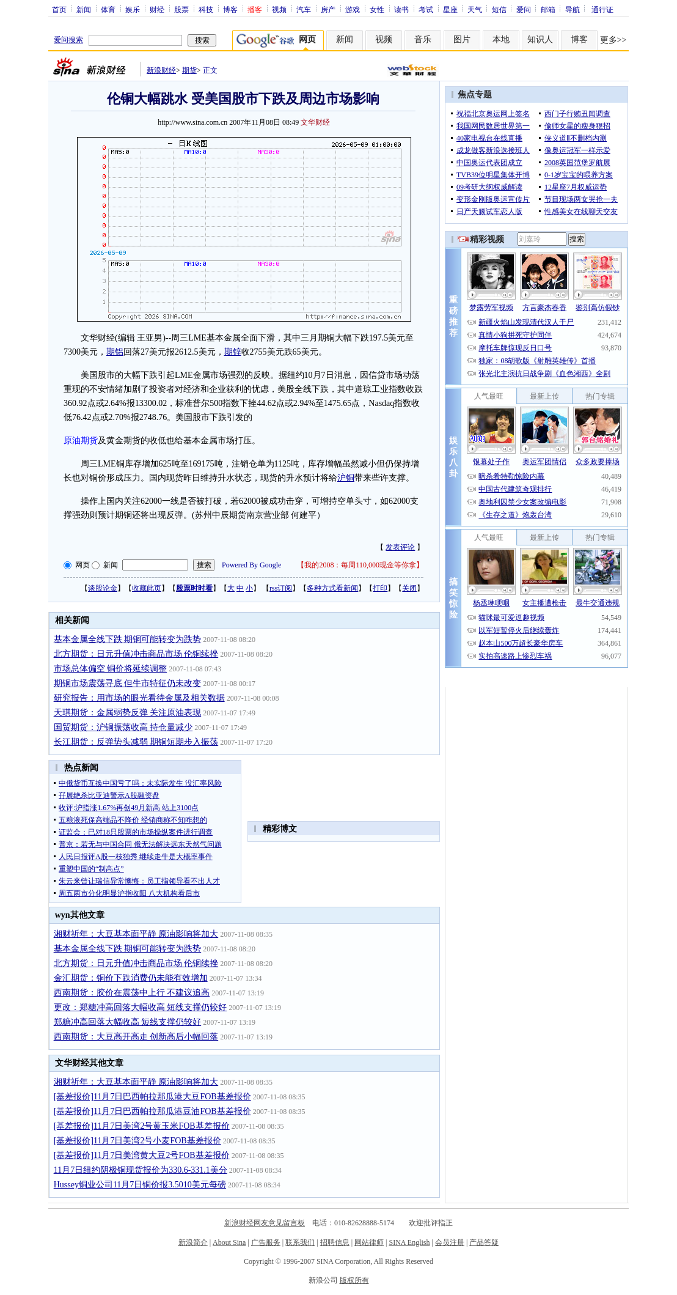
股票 (181, 9)
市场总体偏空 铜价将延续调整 (110, 668)
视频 (279, 9)
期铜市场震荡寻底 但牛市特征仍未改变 (128, 683)
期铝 (114, 351)
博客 (230, 9)
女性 (377, 9)
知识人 (540, 39)
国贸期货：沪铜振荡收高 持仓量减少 (123, 727)
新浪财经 (161, 70)
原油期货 (81, 440)
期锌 (232, 351)
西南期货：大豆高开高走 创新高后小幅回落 (136, 1036)
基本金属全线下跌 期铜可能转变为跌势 (128, 639)
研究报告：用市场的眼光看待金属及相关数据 (139, 698)
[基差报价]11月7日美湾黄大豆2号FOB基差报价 (142, 1155)
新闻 (83, 9)
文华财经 (315, 122)
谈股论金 (102, 588)
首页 (59, 9)
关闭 (409, 588)
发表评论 (400, 547)
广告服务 (265, 1242)
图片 (461, 39)
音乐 (422, 39)
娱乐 (132, 9)
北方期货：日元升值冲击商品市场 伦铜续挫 (136, 654)
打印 (380, 588)
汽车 (303, 9)
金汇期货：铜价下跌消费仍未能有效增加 (131, 978)
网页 (82, 565)
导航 (572, 9)
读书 (401, 9)
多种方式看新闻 (332, 588)
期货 (189, 70)
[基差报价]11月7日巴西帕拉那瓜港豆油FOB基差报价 (152, 1111)
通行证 (602, 9)
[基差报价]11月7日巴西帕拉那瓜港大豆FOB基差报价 (152, 1096)
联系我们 (300, 1242)
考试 (426, 9)
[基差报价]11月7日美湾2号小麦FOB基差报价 (137, 1140)
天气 (474, 9)
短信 (499, 9)
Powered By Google (251, 565)
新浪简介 (193, 1242)
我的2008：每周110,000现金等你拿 (360, 565)
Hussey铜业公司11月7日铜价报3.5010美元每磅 (140, 1184)
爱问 (523, 9)
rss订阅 (280, 588)
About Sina (229, 1242)
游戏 (352, 9)
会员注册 (449, 1242)
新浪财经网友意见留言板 (264, 1223)
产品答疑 (484, 1242)
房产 (328, 9)
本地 (501, 39)
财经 (157, 9)
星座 (450, 9)
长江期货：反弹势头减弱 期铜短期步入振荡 (136, 742)
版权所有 (354, 1280)
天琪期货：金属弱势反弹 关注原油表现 (128, 712)
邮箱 (548, 9)
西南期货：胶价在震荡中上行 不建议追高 (132, 992)
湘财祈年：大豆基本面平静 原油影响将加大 (136, 934)
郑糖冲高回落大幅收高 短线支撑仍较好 (128, 1022)
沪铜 (345, 477)
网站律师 (369, 1242)
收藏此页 (146, 588)
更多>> (613, 40)
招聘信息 (334, 1242)
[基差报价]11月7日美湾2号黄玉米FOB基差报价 (142, 1126)
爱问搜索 (68, 39)
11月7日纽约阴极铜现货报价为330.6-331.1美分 (140, 1170)
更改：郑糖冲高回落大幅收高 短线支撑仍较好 (140, 1007)
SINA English (409, 1242)
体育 (108, 9)
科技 (206, 9)
